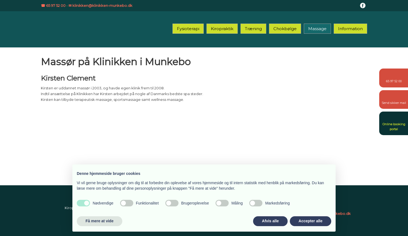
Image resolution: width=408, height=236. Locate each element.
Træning (253, 28)
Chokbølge (285, 28)
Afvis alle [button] (270, 221)
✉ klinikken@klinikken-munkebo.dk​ (100, 5)
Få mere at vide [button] (100, 221)
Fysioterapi (188, 28)
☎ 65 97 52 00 (53, 5)
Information (350, 28)
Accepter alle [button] (310, 221)
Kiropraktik (222, 28)
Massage (317, 28)
